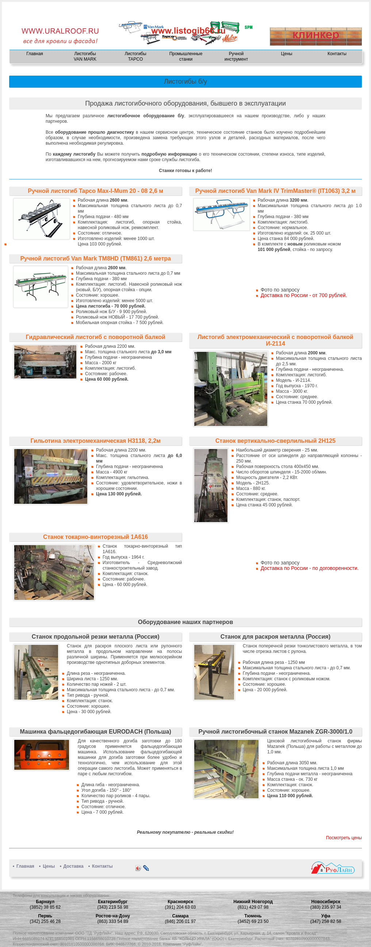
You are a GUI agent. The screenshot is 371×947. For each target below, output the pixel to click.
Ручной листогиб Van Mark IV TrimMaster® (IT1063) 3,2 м (275, 191)
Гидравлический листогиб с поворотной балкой (95, 337)
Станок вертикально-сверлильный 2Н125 (275, 441)
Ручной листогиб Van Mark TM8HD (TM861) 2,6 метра (95, 258)
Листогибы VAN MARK (85, 56)
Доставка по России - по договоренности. (310, 568)
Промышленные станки (186, 56)
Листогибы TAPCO (135, 56)
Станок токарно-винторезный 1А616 (95, 537)
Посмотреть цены (344, 837)
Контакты (337, 53)
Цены (286, 53)
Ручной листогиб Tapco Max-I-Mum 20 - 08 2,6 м (95, 191)
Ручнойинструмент (236, 56)
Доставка (74, 866)
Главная (34, 53)
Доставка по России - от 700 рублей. (304, 295)
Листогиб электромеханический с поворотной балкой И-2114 (275, 340)
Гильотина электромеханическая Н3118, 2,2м (95, 441)
